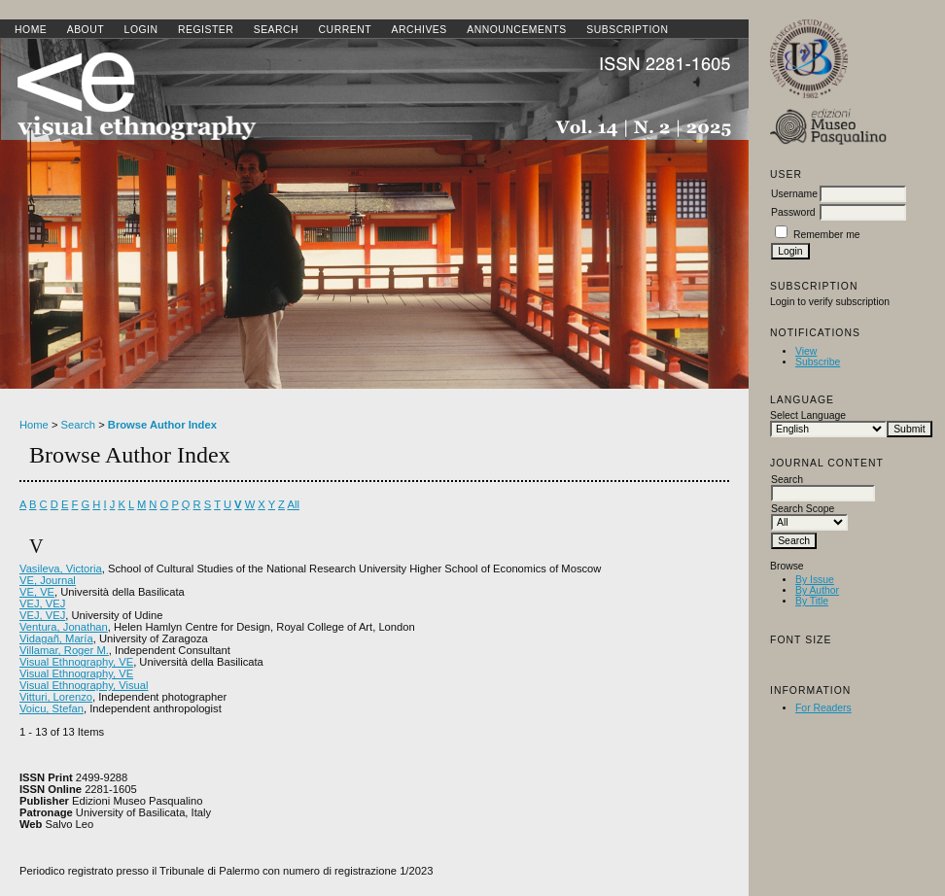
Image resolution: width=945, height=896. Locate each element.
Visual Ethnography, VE (76, 662)
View (806, 351)
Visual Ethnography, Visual (83, 685)
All (292, 504)
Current (345, 29)
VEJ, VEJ (42, 603)
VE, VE (36, 592)
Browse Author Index (162, 425)
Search (276, 29)
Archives (418, 29)
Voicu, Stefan (51, 708)
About (85, 29)
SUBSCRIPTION (627, 29)
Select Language (808, 415)
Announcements (517, 29)
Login (141, 29)
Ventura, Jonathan (63, 627)
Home (31, 29)
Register (205, 29)
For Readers (823, 708)
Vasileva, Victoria (60, 568)
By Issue (814, 579)
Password (793, 212)
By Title (811, 601)
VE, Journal (47, 580)
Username (794, 194)
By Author (817, 590)
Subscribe (817, 362)
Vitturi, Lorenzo (55, 697)
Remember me (826, 234)
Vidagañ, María (56, 638)
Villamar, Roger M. (64, 650)
